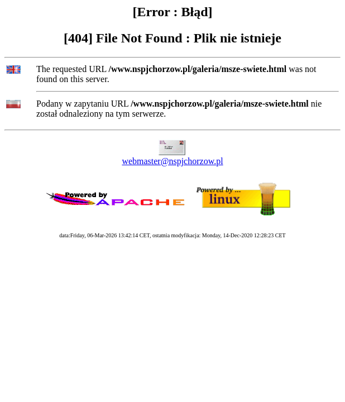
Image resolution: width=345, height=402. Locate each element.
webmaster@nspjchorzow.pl (172, 161)
